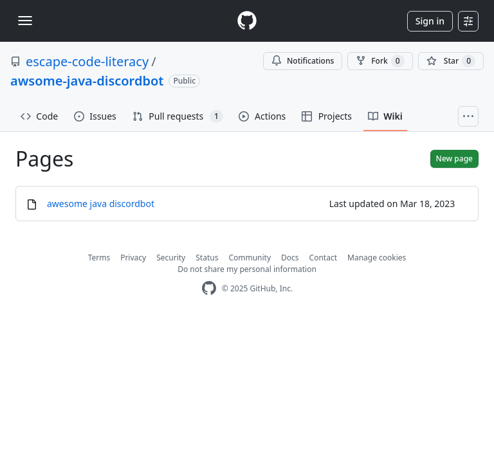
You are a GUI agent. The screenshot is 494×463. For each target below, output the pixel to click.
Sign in (430, 21)
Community (249, 257)
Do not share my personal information (247, 269)
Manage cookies (376, 257)
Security (170, 257)
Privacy (133, 257)
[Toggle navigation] (25, 20)
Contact (323, 257)
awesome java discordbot (100, 203)
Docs (290, 257)
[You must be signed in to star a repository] (451, 61)
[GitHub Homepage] (209, 288)
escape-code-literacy (87, 61)
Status (207, 257)
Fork (380, 61)
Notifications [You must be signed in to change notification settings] (302, 60)
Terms (99, 257)
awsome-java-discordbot (86, 80)
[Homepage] (247, 21)
